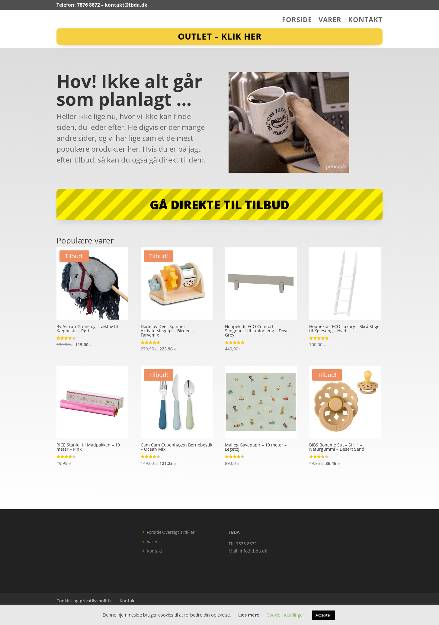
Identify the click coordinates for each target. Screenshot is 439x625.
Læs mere (248, 615)
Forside (297, 20)
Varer (330, 20)
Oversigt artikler (178, 532)
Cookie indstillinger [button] (285, 615)
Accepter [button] (323, 615)
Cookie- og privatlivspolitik (84, 601)
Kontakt (365, 20)
